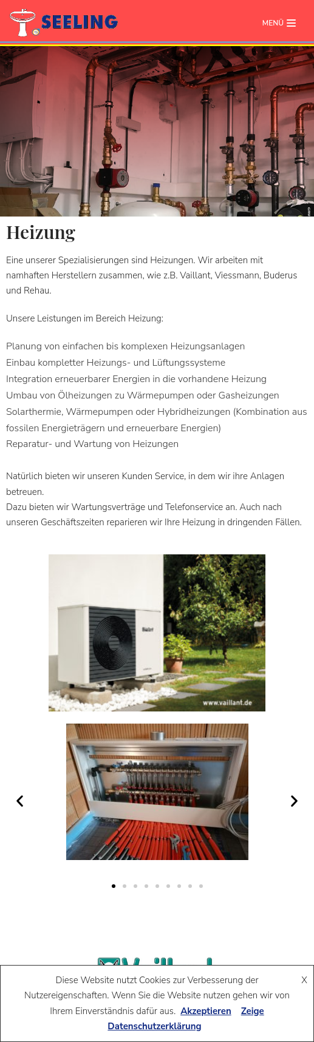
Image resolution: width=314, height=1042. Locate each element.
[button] (19, 800)
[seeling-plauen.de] (63, 23)
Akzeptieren (205, 1011)
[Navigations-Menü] (279, 23)
